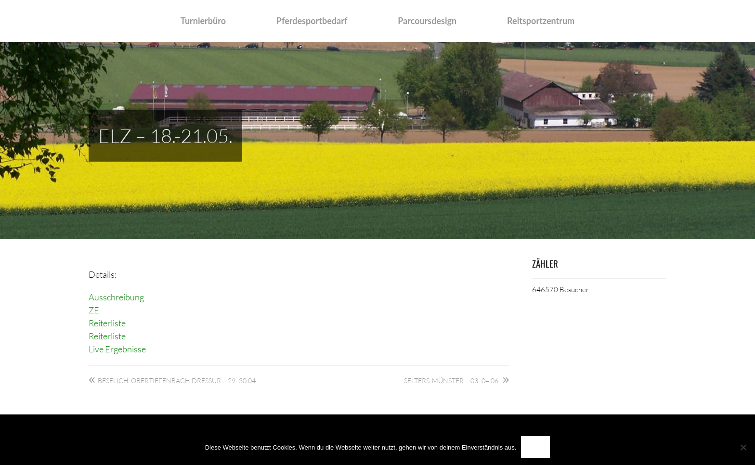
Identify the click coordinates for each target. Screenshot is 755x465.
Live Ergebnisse (117, 349)
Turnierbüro (203, 20)
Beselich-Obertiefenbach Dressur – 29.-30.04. (177, 380)
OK (535, 447)
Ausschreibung (116, 297)
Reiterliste (107, 323)
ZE (94, 310)
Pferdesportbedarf (312, 20)
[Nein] (743, 447)
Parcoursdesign (427, 20)
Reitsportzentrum (540, 20)
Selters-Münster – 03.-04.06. (452, 380)
